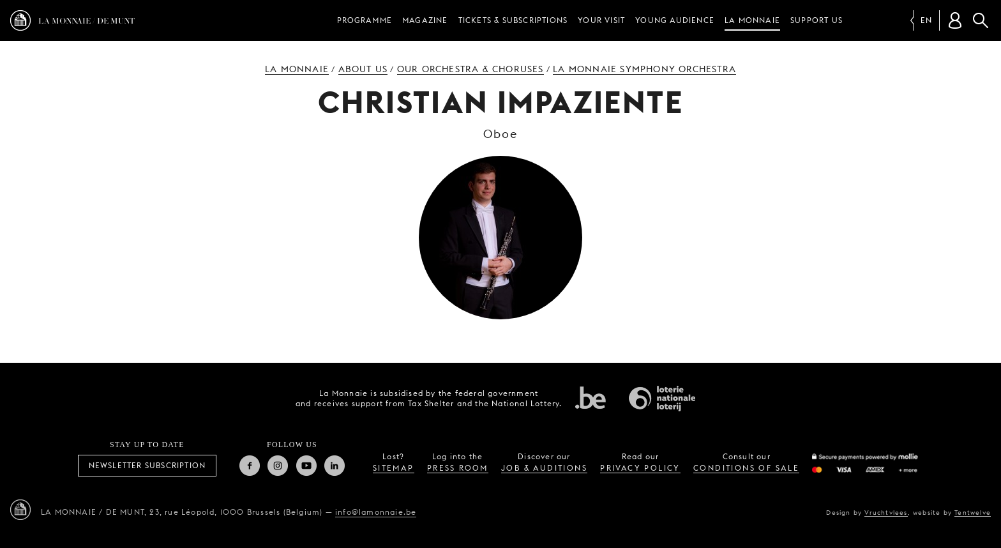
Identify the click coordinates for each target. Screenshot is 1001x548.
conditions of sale (746, 468)
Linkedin (334, 465)
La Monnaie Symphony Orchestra (644, 69)
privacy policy (640, 468)
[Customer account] (955, 20)
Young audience (674, 20)
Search (980, 20)
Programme (364, 20)
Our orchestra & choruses (470, 69)
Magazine (425, 20)
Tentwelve (972, 512)
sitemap (393, 468)
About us (363, 69)
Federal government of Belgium (590, 397)
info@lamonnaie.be (375, 512)
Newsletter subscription (147, 465)
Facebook (249, 465)
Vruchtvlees (885, 512)
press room (457, 468)
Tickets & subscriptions (513, 20)
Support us (816, 20)
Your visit (601, 20)
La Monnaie (752, 20)
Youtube (306, 465)
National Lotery (662, 398)
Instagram (277, 465)
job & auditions (544, 468)
